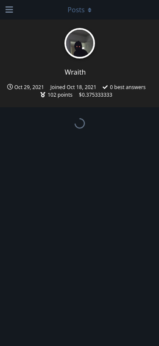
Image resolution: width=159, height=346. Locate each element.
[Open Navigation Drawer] (8, 10)
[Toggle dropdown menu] (79, 10)
